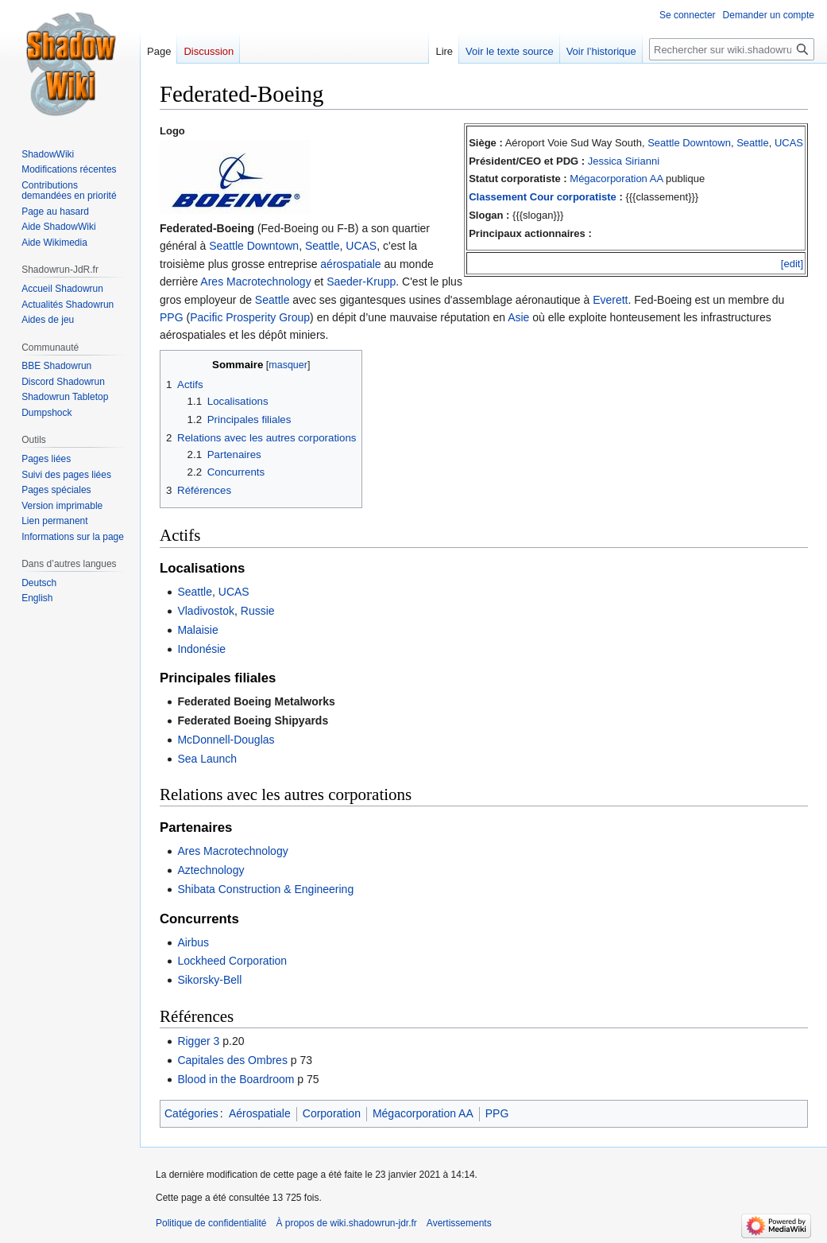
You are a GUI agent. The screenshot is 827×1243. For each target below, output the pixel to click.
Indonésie (201, 649)
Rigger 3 (198, 1041)
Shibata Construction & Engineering (265, 889)
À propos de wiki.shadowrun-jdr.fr (346, 1223)
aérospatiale (350, 264)
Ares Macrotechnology (255, 281)
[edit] (792, 264)
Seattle (752, 143)
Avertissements (459, 1223)
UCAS (789, 143)
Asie (518, 317)
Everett (610, 299)
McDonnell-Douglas (225, 739)
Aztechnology (210, 870)
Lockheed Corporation (232, 960)
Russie (258, 610)
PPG (172, 317)
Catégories (191, 1113)
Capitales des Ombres (232, 1060)
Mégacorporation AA (616, 179)
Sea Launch (207, 758)
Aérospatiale (260, 1113)
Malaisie (197, 629)
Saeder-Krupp (361, 281)
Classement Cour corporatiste (542, 197)
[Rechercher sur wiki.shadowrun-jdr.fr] (731, 49)
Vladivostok (205, 610)
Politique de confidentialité (211, 1223)
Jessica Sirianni (623, 161)
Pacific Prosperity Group (250, 317)
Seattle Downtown (689, 143)
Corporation (332, 1113)
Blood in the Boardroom (235, 1079)
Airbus (193, 942)
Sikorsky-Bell (209, 979)
